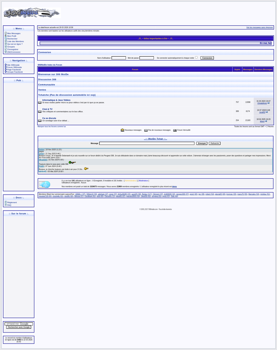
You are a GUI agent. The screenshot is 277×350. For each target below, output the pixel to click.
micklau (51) (265, 194)
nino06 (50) (68, 196)
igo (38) (202, 194)
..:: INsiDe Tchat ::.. (155, 139)
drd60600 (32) (169, 194)
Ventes (42, 90)
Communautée (46, 84)
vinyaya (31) (156, 196)
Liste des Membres (14, 41)
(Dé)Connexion (12, 52)
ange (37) (113, 194)
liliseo (262, 121)
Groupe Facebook (14, 72)
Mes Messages (12, 33)
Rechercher (11, 39)
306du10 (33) (91, 194)
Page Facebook (13, 70)
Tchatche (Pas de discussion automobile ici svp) (67, 95)
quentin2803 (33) (133, 196)
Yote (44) (174, 196)
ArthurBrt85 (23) (124, 194)
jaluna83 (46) (220, 194)
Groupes (10, 47)
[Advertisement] (180, 12)
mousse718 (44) (45, 196)
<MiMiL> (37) (80, 194)
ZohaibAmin (262, 103)
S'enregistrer (11, 49)
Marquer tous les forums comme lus (52, 126)
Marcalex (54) (253, 194)
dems (174, 187)
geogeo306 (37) (182, 194)
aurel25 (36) (136, 194)
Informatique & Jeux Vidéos (56, 100)
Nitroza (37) (79, 196)
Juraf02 (262, 112)
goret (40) (193, 194)
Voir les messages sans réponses (259, 27)
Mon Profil (10, 36)
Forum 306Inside (13, 67)
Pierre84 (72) (110, 196)
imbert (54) (209, 194)
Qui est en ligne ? (14, 44)
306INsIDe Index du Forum (50, 65)
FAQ (8, 205)
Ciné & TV (47, 109)
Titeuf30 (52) (146, 196)
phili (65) (100, 196)
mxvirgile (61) (58, 196)
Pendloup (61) (90, 196)
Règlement (11, 202)
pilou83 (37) (120, 196)
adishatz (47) (103, 194)
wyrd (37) (166, 196)
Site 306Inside (12, 65)
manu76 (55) (242, 194)
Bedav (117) (147, 194)
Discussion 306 (47, 79)
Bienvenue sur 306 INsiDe (53, 74)
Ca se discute (49, 118)
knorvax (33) (231, 194)
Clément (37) (158, 194)
